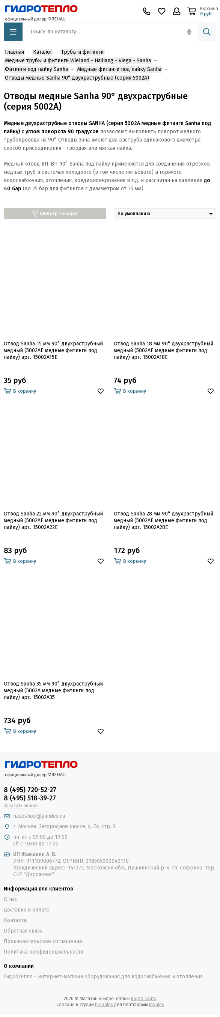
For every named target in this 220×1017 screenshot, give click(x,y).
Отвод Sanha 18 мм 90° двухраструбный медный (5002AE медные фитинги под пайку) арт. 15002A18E (163, 350)
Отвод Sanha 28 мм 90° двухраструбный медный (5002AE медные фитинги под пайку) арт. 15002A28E (163, 520)
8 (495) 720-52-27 (30, 790)
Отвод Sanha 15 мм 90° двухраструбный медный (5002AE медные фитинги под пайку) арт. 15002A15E (53, 350)
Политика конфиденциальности (44, 952)
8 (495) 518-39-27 (30, 798)
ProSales (104, 1004)
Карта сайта (144, 998)
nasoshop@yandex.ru (39, 816)
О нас (10, 899)
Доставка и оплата (26, 910)
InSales (156, 1004)
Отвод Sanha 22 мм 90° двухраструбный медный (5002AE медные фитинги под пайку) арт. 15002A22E (53, 520)
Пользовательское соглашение (43, 941)
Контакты (15, 920)
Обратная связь (23, 931)
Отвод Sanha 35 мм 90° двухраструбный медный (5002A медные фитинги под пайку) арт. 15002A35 (53, 691)
